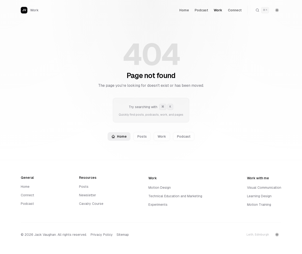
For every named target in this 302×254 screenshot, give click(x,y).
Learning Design (259, 196)
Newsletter (87, 195)
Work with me (259, 178)
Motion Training (259, 204)
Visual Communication (264, 187)
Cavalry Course (91, 204)
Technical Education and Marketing (175, 196)
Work (218, 10)
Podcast (201, 10)
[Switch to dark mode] (277, 10)
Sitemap (123, 234)
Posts (142, 136)
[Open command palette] (262, 10)
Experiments (158, 204)
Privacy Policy (102, 234)
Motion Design (159, 187)
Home (184, 10)
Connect (235, 10)
